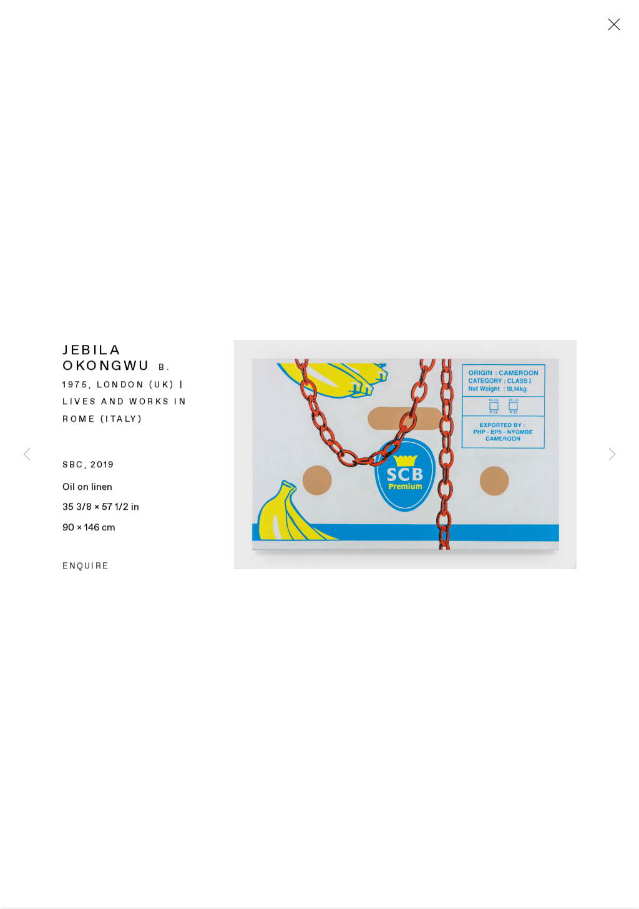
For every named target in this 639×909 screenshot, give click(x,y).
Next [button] (612, 454)
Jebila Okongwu (106, 359)
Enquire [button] (85, 567)
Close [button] (611, 28)
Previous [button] (27, 454)
